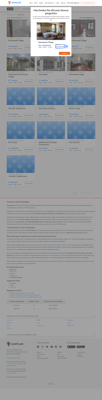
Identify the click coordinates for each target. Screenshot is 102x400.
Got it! (64, 53)
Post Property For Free (87, 3)
